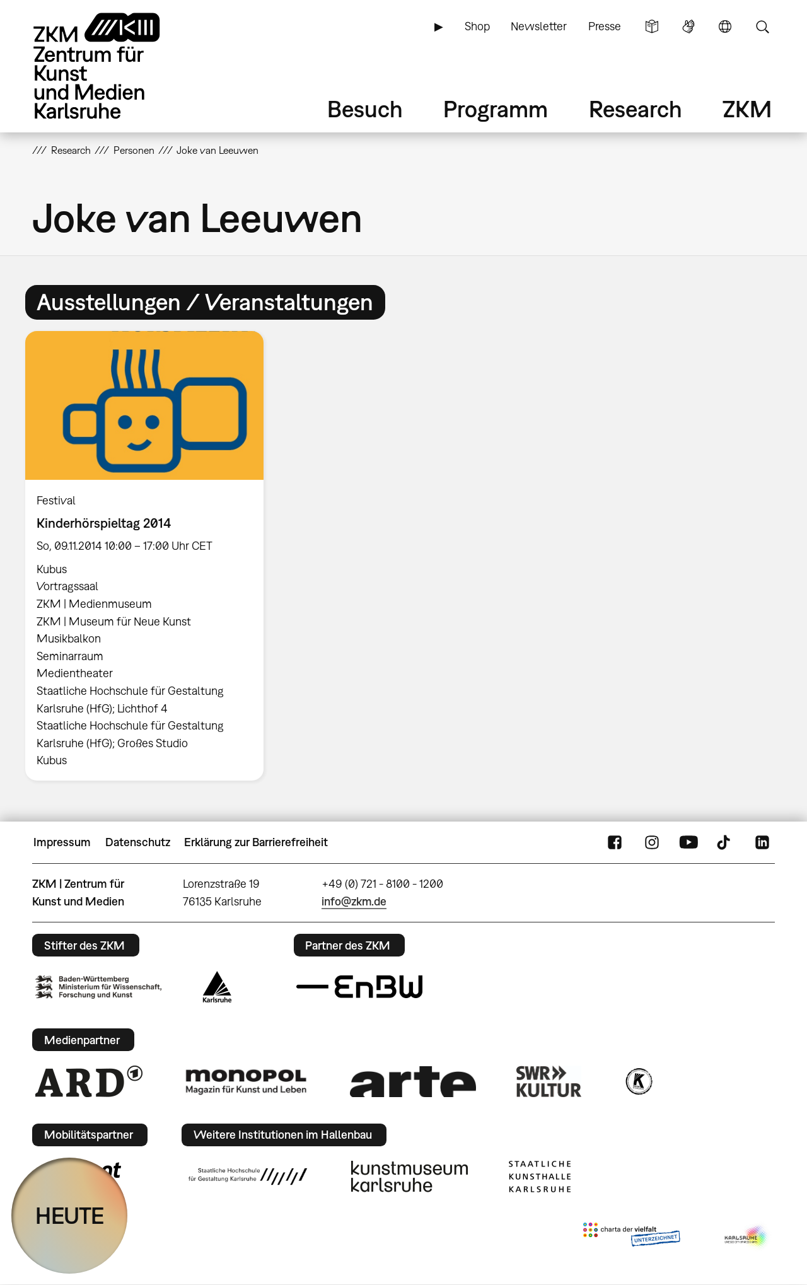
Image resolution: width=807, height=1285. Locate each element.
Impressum (62, 842)
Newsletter (539, 26)
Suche (762, 26)
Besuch (365, 108)
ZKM (747, 108)
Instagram (652, 842)
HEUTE (69, 1215)
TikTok (725, 842)
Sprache (725, 26)
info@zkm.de (354, 901)
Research (635, 108)
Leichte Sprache (652, 26)
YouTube (688, 842)
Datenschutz (137, 842)
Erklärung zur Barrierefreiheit (256, 842)
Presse (604, 26)
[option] (150, 556)
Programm (495, 108)
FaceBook (614, 842)
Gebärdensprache (688, 26)
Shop (477, 26)
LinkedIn (762, 842)
